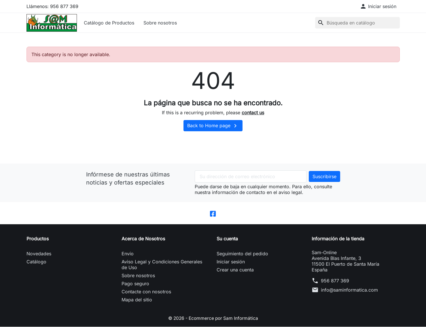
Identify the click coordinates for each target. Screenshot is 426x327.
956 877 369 (335, 281)
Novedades (38, 254)
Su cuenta (227, 239)
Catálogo (36, 262)
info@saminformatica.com (349, 290)
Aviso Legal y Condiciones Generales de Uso (162, 265)
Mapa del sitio (137, 300)
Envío (128, 254)
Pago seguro (135, 284)
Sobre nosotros (160, 23)
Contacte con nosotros (146, 292)
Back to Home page (213, 125)
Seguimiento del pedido (242, 254)
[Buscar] (357, 22)
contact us (253, 112)
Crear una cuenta (235, 270)
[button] (378, 6)
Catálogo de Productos (109, 23)
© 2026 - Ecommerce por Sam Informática (213, 318)
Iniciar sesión (231, 262)
